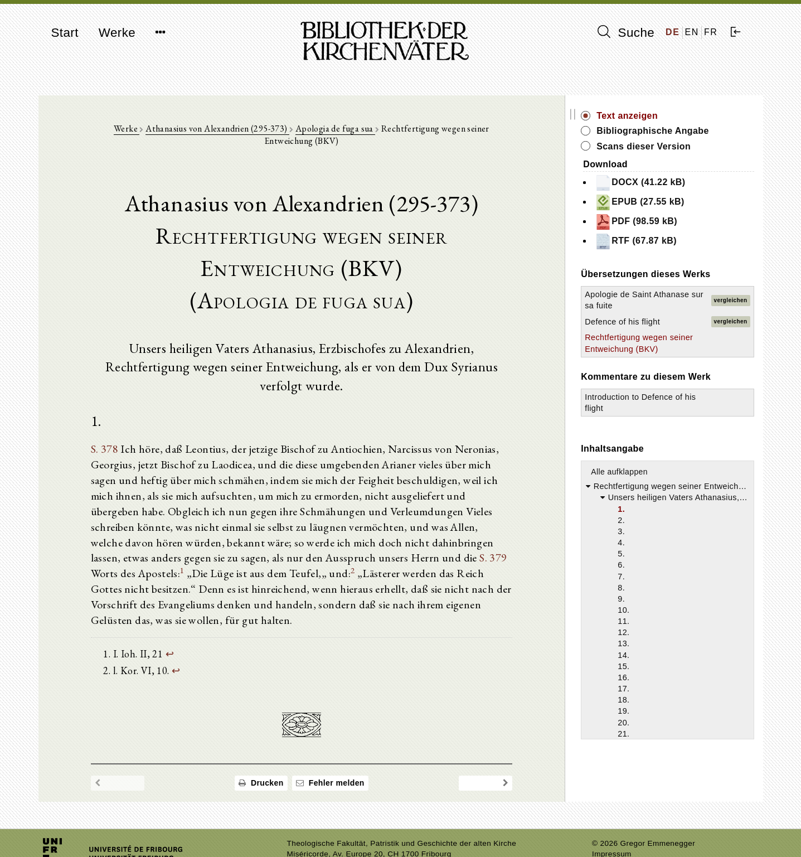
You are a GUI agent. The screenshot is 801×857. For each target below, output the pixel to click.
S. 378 (105, 431)
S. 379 (345, 541)
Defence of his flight (639, 321)
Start (65, 33)
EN (692, 32)
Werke (117, 33)
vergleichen (730, 300)
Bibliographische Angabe (670, 130)
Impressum (612, 821)
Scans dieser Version (661, 146)
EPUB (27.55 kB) (657, 202)
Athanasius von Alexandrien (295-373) (201, 129)
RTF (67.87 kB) (653, 241)
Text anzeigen (644, 115)
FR (711, 32)
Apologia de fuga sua (318, 129)
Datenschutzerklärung (631, 831)
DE (672, 32)
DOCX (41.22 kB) (657, 183)
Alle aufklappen (636, 471)
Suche (626, 32)
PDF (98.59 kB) (653, 222)
